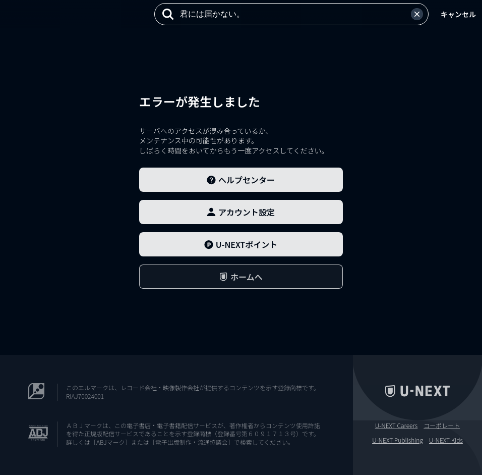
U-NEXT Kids (446, 440)
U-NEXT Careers (396, 425)
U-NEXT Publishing (397, 440)
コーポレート (442, 425)
